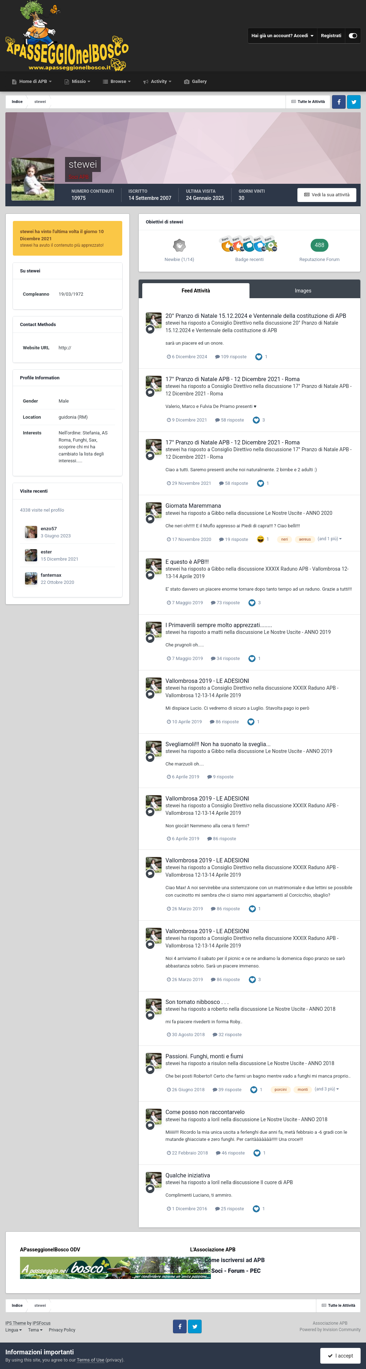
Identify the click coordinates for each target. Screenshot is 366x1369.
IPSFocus (41, 1323)
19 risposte (233, 539)
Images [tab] (303, 291)
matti (217, 632)
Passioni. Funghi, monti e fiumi (204, 1056)
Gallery (199, 81)
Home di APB (33, 81)
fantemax (51, 575)
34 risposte (225, 658)
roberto (219, 1009)
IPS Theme (15, 1323)
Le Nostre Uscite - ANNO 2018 (301, 1009)
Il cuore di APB (277, 1182)
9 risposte (220, 776)
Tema (35, 1330)
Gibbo (217, 513)
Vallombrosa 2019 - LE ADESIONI (207, 681)
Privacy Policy (62, 1330)
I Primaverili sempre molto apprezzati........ (218, 625)
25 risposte (229, 1208)
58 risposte (229, 420)
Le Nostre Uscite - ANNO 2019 (297, 632)
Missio (79, 81)
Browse (118, 81)
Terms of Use (90, 1360)
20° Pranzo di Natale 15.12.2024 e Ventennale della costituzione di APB (255, 315)
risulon (218, 1063)
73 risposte (225, 602)
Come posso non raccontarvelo (205, 1112)
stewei (172, 323)
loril (215, 1119)
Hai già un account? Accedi (283, 35)
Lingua (13, 1330)
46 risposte (230, 1153)
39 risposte (227, 1089)
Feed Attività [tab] (196, 291)
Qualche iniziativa (187, 1175)
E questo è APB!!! (187, 561)
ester (46, 552)
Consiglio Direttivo (231, 323)
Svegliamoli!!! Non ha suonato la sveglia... (218, 744)
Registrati (331, 35)
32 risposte (227, 1034)
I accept (340, 1356)
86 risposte (224, 721)
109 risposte (231, 356)
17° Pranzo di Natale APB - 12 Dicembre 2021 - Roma (232, 379)
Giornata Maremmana (193, 505)
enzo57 (49, 528)
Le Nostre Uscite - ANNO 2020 (299, 513)
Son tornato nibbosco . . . (197, 1002)
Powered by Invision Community (330, 1329)
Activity (159, 81)
